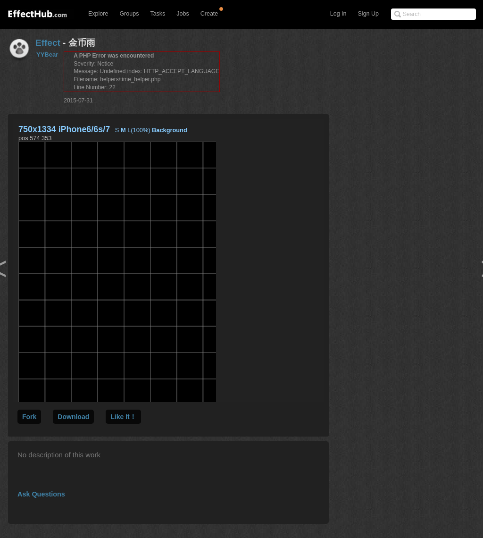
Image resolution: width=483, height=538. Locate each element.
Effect (47, 43)
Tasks (157, 13)
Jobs (182, 13)
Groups (129, 13)
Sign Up (368, 13)
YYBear (47, 54)
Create (209, 13)
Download (73, 416)
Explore (98, 13)
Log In (338, 13)
